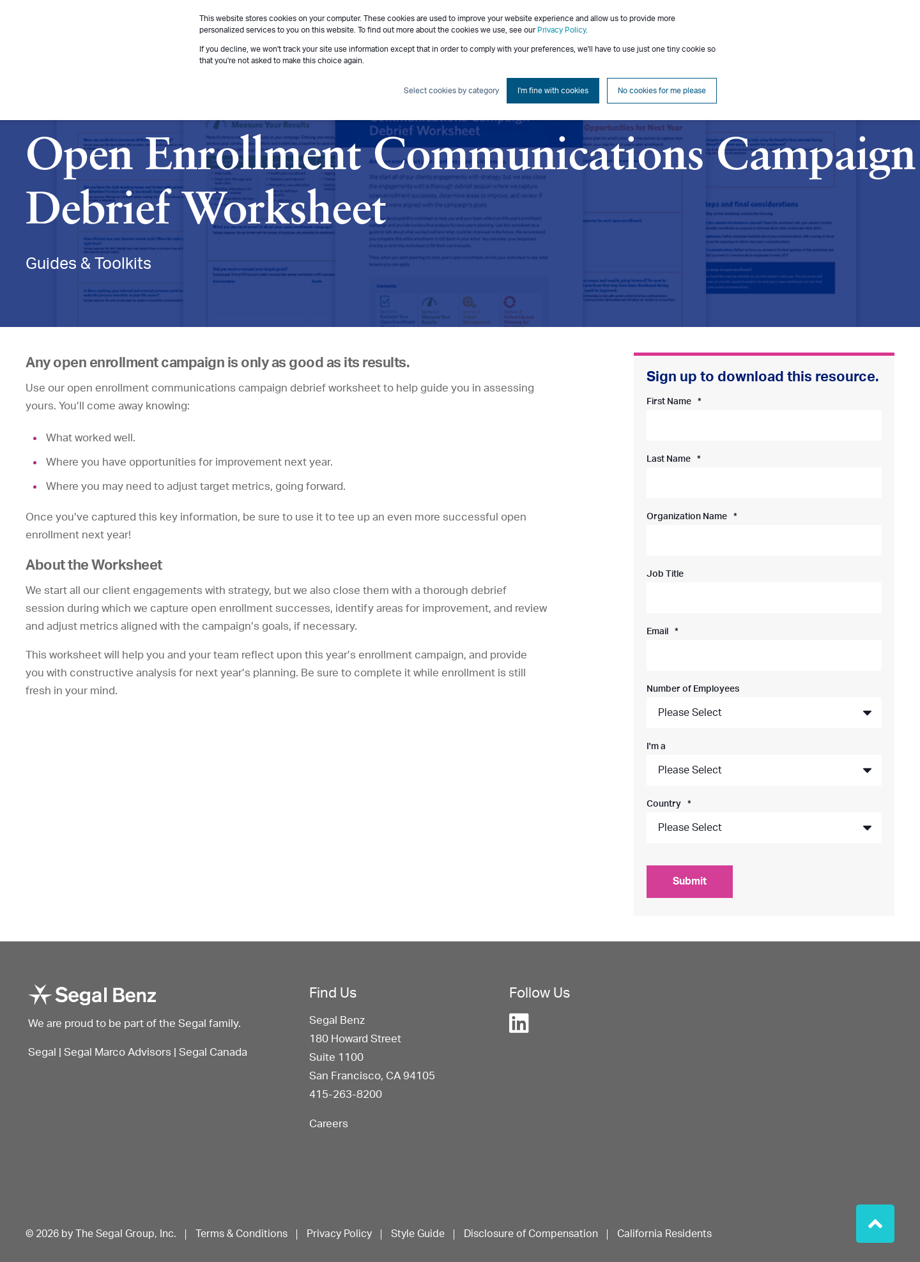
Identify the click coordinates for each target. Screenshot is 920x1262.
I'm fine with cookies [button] (553, 91)
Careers (328, 1123)
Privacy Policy (561, 30)
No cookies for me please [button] (662, 91)
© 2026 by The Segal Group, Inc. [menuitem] (101, 1234)
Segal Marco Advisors (119, 1052)
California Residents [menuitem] (664, 1234)
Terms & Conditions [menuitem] (241, 1234)
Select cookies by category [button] (451, 91)
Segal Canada (213, 1052)
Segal (42, 1052)
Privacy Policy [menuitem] (339, 1234)
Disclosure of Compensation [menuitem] (531, 1234)
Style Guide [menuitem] (418, 1234)
